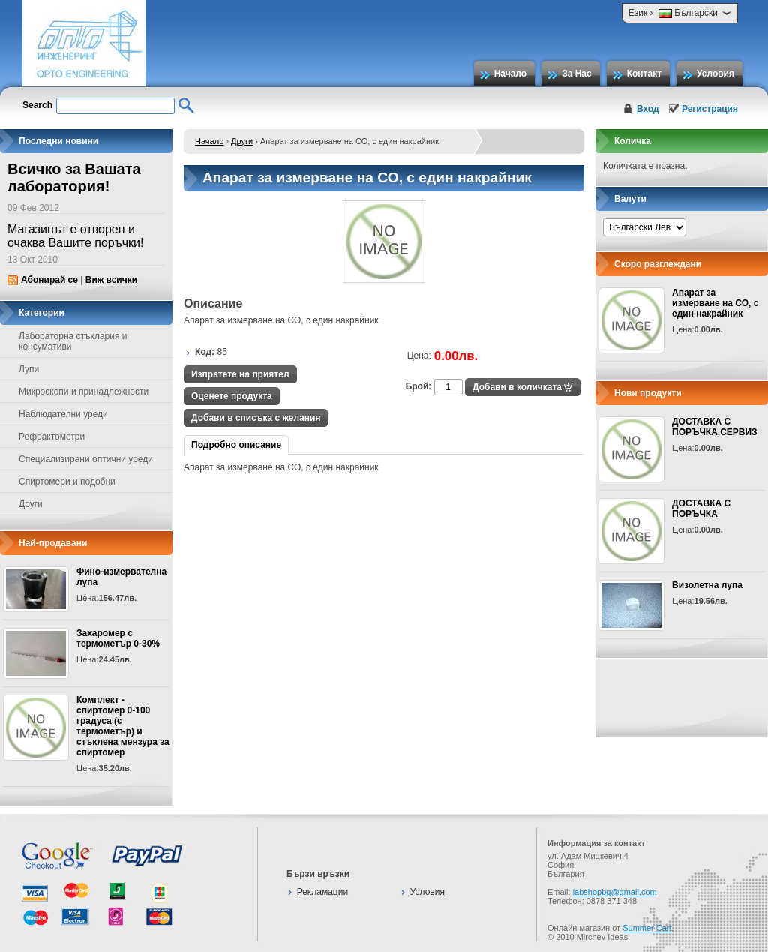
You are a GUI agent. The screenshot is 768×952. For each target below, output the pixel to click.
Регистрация (710, 109)
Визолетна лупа (707, 585)
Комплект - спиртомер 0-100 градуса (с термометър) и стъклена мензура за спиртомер (123, 726)
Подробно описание (236, 445)
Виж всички (111, 280)
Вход (648, 109)
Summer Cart (646, 927)
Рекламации (322, 892)
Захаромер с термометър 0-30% (118, 638)
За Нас (577, 73)
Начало (510, 73)
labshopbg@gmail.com (615, 891)
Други (242, 141)
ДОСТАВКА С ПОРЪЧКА (701, 508)
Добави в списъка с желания (255, 418)
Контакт (644, 73)
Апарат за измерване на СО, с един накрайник (715, 303)
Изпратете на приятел (240, 374)
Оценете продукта (231, 396)
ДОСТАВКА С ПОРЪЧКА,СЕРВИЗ (715, 426)
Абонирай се (49, 280)
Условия (715, 73)
